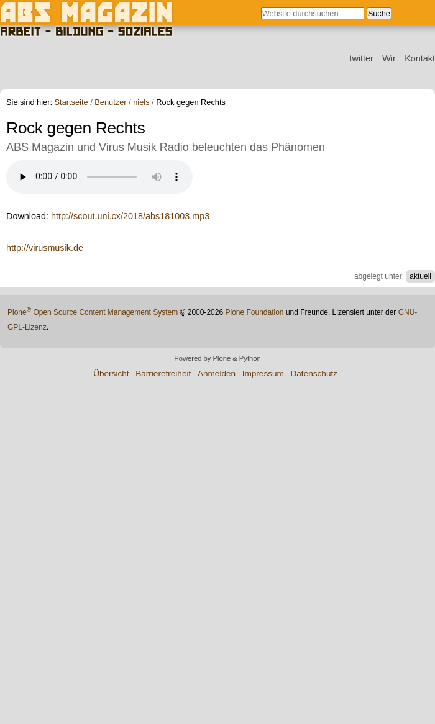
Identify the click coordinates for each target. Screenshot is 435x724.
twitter (361, 58)
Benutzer (110, 103)
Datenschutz (313, 373)
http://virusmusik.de (44, 248)
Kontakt (420, 58)
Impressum (263, 373)
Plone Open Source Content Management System (92, 312)
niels (141, 103)
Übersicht (111, 373)
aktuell (420, 276)
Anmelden (217, 373)
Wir (389, 58)
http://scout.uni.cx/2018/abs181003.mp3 (130, 216)
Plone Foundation (254, 312)
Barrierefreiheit (163, 373)
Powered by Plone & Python (217, 358)
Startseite (71, 103)
